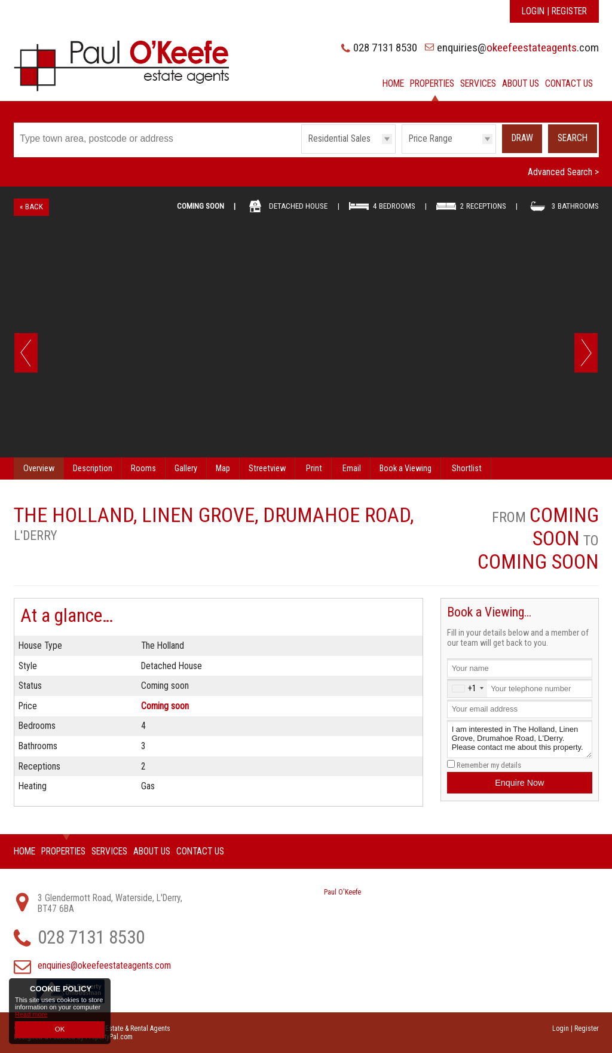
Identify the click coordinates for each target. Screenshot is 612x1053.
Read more (31, 1015)
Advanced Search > (563, 172)
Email (351, 468)
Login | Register (554, 11)
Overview (38, 468)
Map (223, 468)
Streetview (267, 468)
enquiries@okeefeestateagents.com (104, 965)
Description (92, 468)
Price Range (430, 138)
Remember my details (489, 765)
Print (314, 468)
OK (60, 1029)
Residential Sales (339, 138)
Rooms (143, 468)
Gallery (186, 468)
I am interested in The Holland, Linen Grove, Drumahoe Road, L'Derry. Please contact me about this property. (519, 739)
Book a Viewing (406, 468)
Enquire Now (519, 783)
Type (301, 152)
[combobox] (467, 688)
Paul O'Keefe (342, 892)
